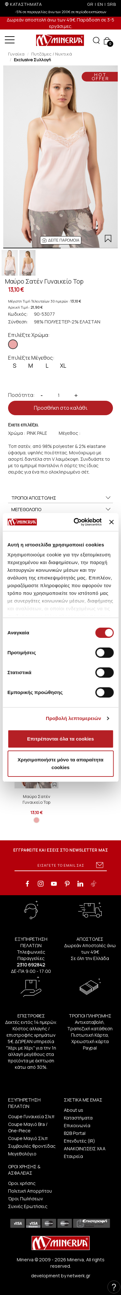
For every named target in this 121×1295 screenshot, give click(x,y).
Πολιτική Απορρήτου (30, 1191)
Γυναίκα (16, 54)
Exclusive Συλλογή (32, 60)
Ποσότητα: (21, 395)
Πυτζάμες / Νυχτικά (51, 54)
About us (73, 1110)
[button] (60, 240)
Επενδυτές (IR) (79, 1141)
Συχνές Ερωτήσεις (27, 1206)
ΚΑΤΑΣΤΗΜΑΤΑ (26, 4)
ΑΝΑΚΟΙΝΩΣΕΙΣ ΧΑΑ (85, 1148)
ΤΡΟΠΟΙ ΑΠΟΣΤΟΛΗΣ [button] (61, 498)
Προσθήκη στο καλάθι (60, 407)
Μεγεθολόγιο (22, 1154)
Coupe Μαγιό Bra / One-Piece (27, 1127)
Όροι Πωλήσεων (25, 1199)
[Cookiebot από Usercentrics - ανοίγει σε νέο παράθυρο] (76, 522)
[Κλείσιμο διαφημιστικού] (111, 522)
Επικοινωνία (77, 1125)
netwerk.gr (78, 1276)
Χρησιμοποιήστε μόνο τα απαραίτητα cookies (61, 763)
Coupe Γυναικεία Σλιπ (31, 1116)
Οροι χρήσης (21, 1183)
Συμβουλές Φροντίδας (31, 1146)
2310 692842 (31, 965)
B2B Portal (75, 1133)
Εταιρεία (73, 1156)
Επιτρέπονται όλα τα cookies (60, 739)
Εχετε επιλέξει (23, 425)
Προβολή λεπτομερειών (73, 718)
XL (63, 365)
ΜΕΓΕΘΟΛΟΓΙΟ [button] (61, 509)
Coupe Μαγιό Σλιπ (28, 1138)
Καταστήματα (78, 1118)
